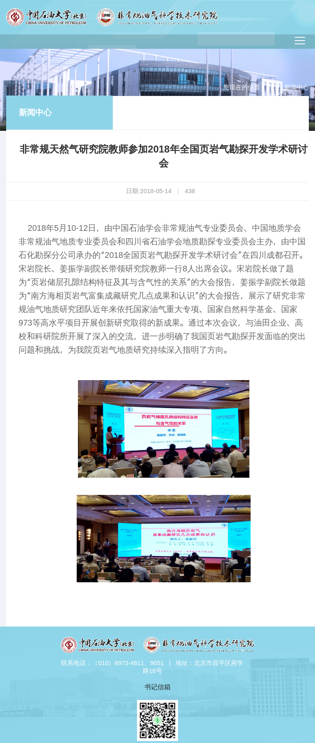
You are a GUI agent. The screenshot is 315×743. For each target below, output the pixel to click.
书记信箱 (157, 687)
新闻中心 (35, 112)
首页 (274, 87)
